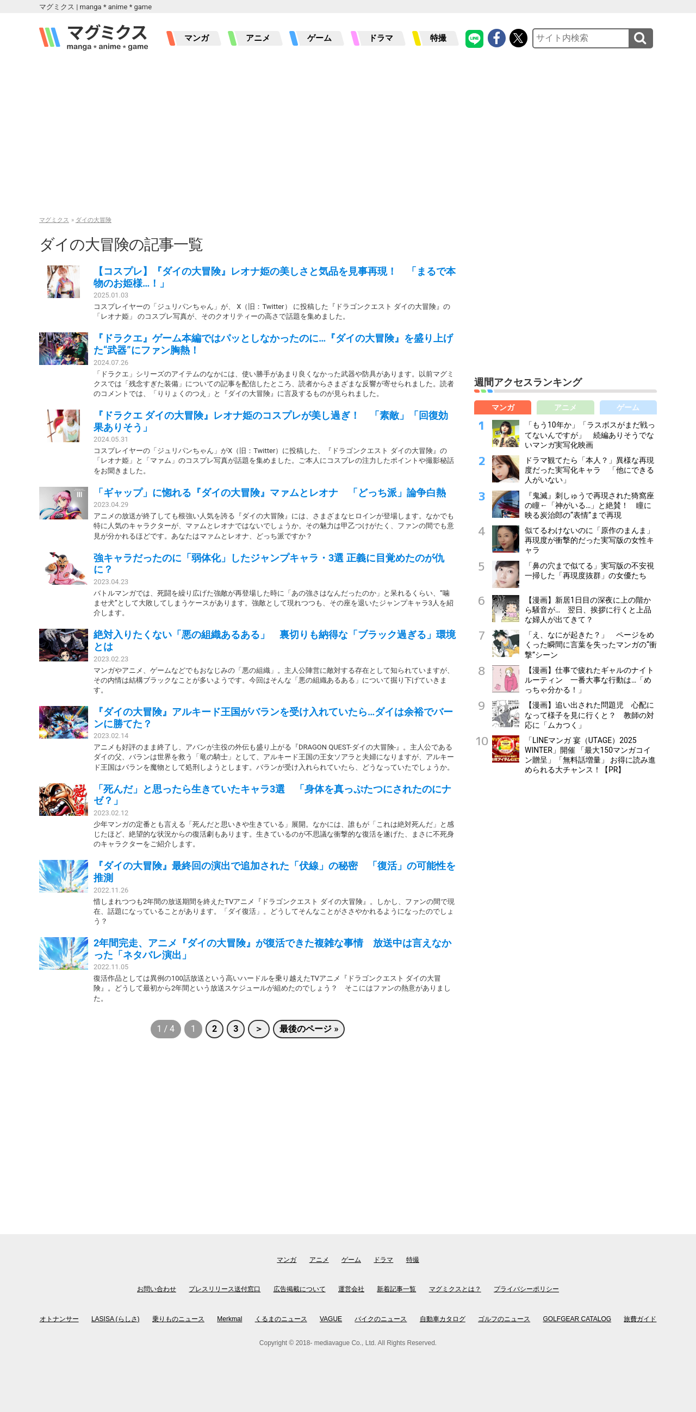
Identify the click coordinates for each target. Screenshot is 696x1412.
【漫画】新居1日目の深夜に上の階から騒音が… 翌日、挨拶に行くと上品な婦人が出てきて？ (588, 610)
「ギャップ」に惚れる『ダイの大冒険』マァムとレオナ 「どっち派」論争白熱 (270, 492)
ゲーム (319, 38)
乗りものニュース (178, 1319)
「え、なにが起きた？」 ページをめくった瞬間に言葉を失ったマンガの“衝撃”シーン (591, 644)
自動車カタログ (442, 1319)
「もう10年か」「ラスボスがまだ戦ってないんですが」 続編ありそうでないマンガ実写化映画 (590, 434)
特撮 (438, 38)
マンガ (196, 38)
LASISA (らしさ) (115, 1319)
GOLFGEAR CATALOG (577, 1319)
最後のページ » (308, 1029)
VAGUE (331, 1319)
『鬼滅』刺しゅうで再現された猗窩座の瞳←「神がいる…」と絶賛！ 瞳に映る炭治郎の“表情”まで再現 (589, 505)
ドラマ (381, 38)
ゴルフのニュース (504, 1319)
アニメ (258, 38)
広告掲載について (300, 1289)
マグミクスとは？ (455, 1289)
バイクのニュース (381, 1319)
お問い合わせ (156, 1289)
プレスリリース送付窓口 (224, 1289)
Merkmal (229, 1319)
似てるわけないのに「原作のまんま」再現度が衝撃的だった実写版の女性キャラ (589, 540)
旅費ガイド (640, 1319)
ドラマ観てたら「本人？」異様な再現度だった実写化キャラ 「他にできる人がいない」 (589, 470)
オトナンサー (59, 1319)
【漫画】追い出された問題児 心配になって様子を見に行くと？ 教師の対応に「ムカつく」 (589, 715)
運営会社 (351, 1289)
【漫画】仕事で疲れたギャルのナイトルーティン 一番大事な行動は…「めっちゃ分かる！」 (589, 680)
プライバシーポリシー (526, 1289)
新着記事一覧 (396, 1289)
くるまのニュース (281, 1319)
